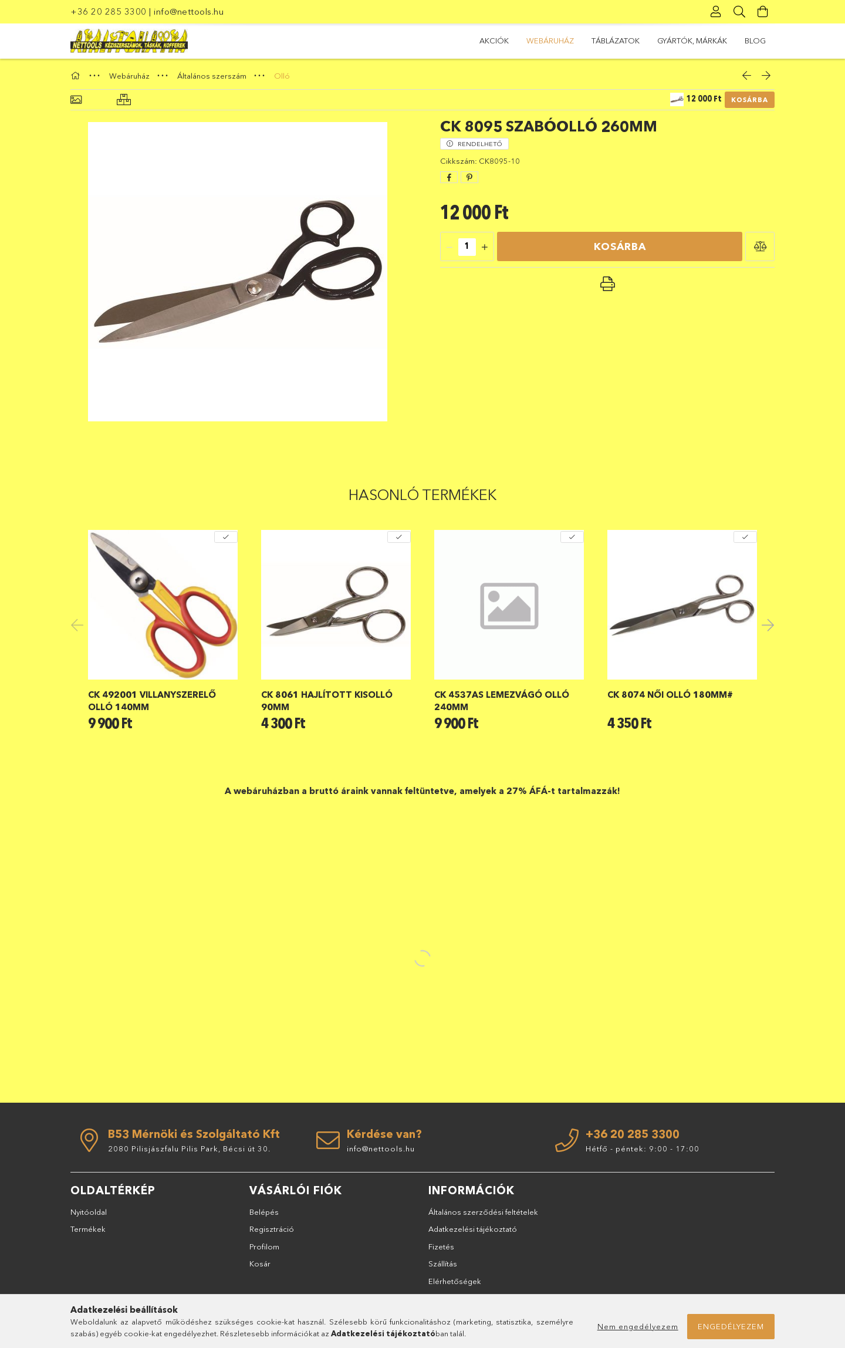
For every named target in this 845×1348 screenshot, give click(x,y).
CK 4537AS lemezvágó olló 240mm (501, 700)
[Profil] (716, 11)
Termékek (88, 1229)
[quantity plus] (485, 247)
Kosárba (749, 100)
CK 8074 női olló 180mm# (670, 694)
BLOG (755, 40)
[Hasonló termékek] (124, 100)
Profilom (264, 1246)
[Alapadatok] (76, 100)
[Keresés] (739, 11)
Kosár (260, 1263)
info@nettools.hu (189, 11)
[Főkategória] (76, 75)
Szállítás (442, 1263)
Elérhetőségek (454, 1281)
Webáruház (550, 40)
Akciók (494, 40)
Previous (79, 624)
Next (766, 624)
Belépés (264, 1212)
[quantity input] (467, 247)
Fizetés (441, 1246)
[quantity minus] (449, 247)
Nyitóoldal (88, 1212)
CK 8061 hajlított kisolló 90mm (327, 700)
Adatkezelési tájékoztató (472, 1229)
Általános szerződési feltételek (483, 1212)
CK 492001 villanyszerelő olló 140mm (152, 700)
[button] (760, 246)
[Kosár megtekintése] (763, 11)
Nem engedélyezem (637, 1326)
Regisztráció (271, 1229)
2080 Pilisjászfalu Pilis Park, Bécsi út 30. (189, 1148)
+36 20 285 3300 (108, 11)
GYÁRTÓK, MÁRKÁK (692, 40)
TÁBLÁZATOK (616, 40)
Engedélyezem (731, 1326)
